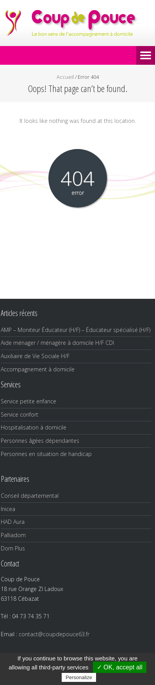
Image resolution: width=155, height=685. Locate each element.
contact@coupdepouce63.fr (54, 634)
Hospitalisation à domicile (33, 427)
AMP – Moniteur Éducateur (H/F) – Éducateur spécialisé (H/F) (75, 330)
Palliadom (13, 535)
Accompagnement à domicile (38, 369)
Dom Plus (13, 548)
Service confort (19, 414)
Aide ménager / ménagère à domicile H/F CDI (57, 342)
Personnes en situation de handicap (46, 454)
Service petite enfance (28, 401)
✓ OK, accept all (120, 667)
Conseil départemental (30, 495)
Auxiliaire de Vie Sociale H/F (35, 356)
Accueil (65, 76)
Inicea (8, 509)
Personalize (79, 677)
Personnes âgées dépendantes (40, 440)
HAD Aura (13, 521)
